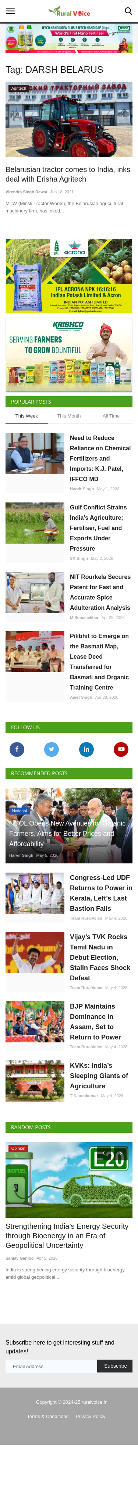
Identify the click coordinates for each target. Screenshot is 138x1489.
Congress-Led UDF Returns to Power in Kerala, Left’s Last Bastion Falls (101, 893)
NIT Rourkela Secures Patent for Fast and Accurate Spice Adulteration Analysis (100, 592)
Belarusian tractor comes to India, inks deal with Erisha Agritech (68, 174)
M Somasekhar (84, 617)
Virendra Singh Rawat (26, 192)
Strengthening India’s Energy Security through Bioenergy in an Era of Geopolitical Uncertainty (67, 1235)
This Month (69, 416)
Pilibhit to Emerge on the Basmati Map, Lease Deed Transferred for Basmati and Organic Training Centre (99, 662)
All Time (111, 416)
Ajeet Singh (81, 697)
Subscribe (115, 1366)
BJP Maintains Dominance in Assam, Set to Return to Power (95, 1022)
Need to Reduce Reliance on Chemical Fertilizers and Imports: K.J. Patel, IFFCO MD (100, 458)
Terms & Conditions (47, 1416)
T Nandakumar (84, 1096)
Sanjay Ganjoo (19, 1258)
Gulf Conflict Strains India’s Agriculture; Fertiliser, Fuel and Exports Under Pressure (98, 528)
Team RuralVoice (86, 918)
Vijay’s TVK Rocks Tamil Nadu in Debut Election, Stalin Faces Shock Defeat (100, 957)
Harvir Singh (82, 489)
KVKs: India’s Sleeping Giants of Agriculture (99, 1076)
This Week (26, 416)
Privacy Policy (91, 1416)
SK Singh (79, 558)
